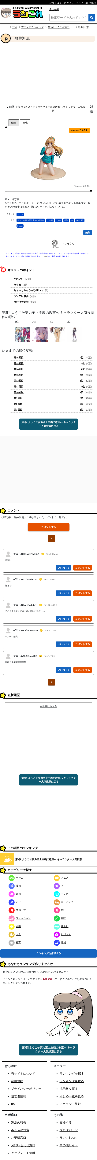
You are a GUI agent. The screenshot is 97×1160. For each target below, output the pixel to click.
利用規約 (17, 1081)
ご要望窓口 (18, 1137)
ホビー (16, 902)
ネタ (15, 934)
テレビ (61, 893)
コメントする (48, 527)
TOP (14, 27)
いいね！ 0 (63, 567)
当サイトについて (23, 1073)
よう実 (50, 220)
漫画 (15, 885)
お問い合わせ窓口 (23, 1145)
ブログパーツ (69, 1130)
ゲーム (16, 877)
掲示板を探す (69, 1088)
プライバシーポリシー (26, 1088)
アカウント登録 (70, 1104)
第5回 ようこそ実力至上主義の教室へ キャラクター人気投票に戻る (48, 424)
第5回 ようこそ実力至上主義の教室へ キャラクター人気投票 (48, 859)
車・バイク (63, 902)
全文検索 (54, 9)
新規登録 (47, 979)
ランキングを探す (72, 1073)
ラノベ (58, 220)
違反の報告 (18, 1122)
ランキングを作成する (48, 953)
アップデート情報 (23, 1152)
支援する (66, 1122)
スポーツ (17, 910)
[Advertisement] (48, 73)
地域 (60, 942)
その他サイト (69, 1145)
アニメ (20, 214)
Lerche (20, 226)
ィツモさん (68, 243)
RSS (13, 1104)
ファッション (20, 918)
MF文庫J (79, 220)
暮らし (61, 926)
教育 (15, 942)
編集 (87, 232)
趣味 (60, 918)
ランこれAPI (68, 1137)
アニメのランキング (32, 27)
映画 (15, 893)
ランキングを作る (72, 1081)
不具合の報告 (20, 1130)
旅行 (60, 910)
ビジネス (62, 934)
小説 (66, 220)
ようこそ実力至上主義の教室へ (30, 220)
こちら (44, 256)
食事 (15, 926)
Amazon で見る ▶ (79, 130)
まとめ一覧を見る (72, 1096)
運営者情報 (18, 1096)
